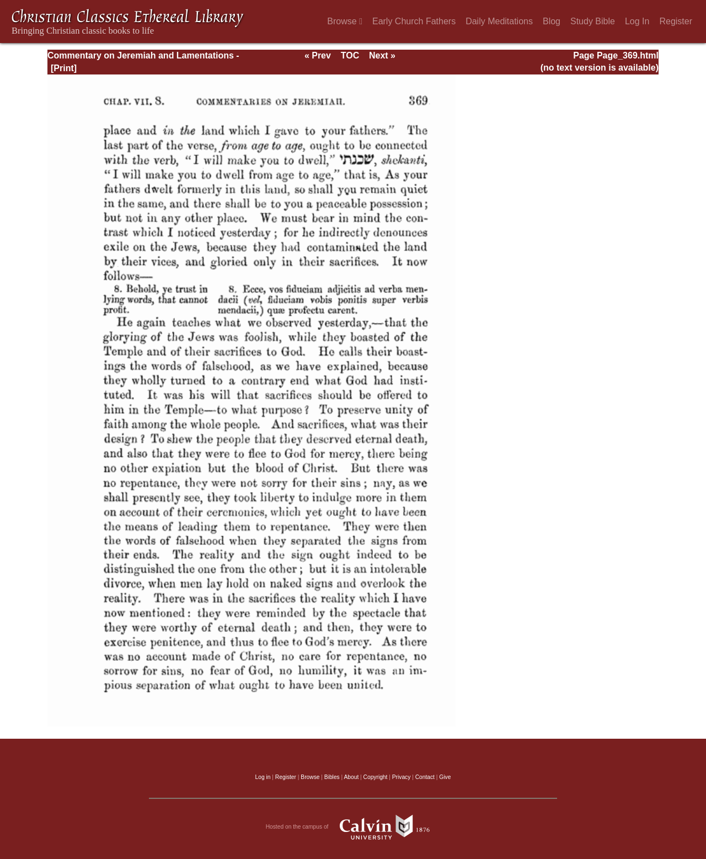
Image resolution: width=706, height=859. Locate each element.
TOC (350, 55)
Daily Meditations (499, 21)
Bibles (332, 777)
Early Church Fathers (414, 21)
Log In (637, 21)
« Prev (317, 55)
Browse (344, 21)
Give (445, 777)
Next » (382, 55)
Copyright (375, 777)
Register (675, 21)
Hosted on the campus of (353, 827)
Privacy (401, 777)
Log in (263, 777)
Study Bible (592, 21)
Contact (425, 777)
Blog (551, 21)
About (351, 777)
